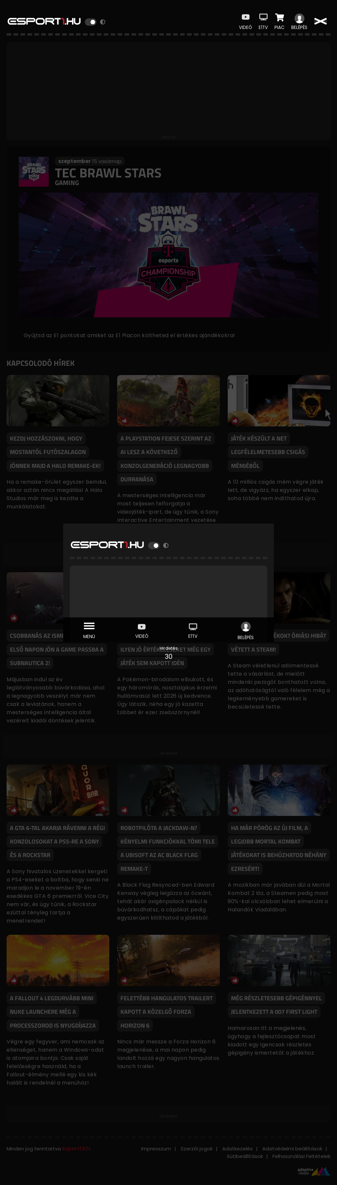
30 (168, 656)
